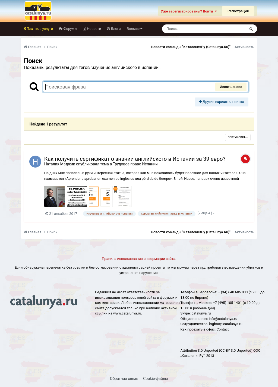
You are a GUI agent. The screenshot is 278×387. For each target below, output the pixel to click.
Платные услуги (39, 29)
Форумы (69, 29)
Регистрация (238, 11)
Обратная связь (124, 378)
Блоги (115, 29)
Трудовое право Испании (135, 164)
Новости (93, 29)
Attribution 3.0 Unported (199, 350)
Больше (135, 29)
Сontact (222, 329)
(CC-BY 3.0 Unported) (235, 350)
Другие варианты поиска (221, 102)
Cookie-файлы (155, 378)
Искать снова (231, 87)
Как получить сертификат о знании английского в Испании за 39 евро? (134, 159)
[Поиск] (193, 28)
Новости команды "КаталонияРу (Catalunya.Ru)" (190, 47)
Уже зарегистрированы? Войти (189, 11)
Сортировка (238, 137)
